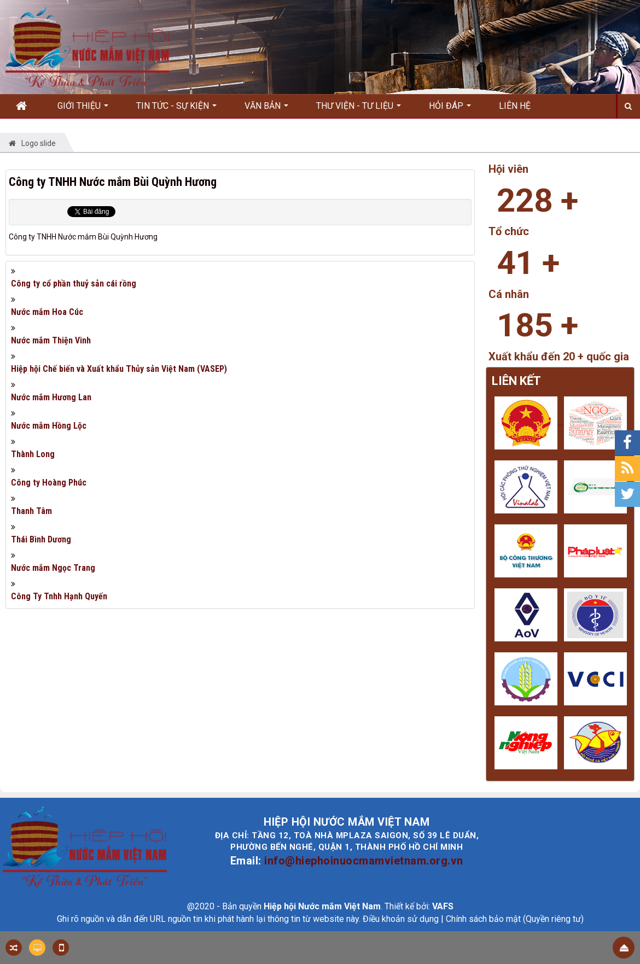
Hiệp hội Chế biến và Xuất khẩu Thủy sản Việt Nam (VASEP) (119, 369)
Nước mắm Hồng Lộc (48, 425)
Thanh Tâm (31, 511)
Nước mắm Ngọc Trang (53, 568)
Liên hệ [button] (515, 106)
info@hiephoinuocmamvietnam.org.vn (363, 860)
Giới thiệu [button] (82, 109)
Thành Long (33, 454)
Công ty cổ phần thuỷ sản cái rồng (73, 283)
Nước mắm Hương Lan (51, 397)
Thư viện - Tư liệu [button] (358, 109)
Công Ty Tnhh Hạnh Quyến (59, 596)
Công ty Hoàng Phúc (48, 482)
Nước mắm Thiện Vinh (51, 340)
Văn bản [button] (266, 109)
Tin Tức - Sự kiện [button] (176, 109)
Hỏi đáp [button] (450, 109)
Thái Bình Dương (41, 539)
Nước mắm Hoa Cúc (47, 312)
